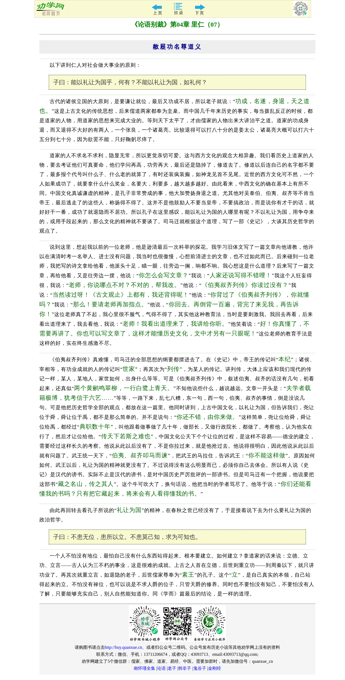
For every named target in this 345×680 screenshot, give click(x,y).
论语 (161, 668)
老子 (172, 668)
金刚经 (214, 668)
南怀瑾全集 (144, 668)
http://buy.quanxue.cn (123, 647)
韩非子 (184, 668)
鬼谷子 (199, 668)
